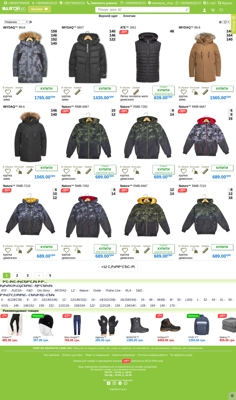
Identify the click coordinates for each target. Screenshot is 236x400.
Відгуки (225, 3)
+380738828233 (72, 3)
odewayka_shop (160, 3)
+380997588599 (16, 3)
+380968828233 (44, 3)
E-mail (209, 3)
